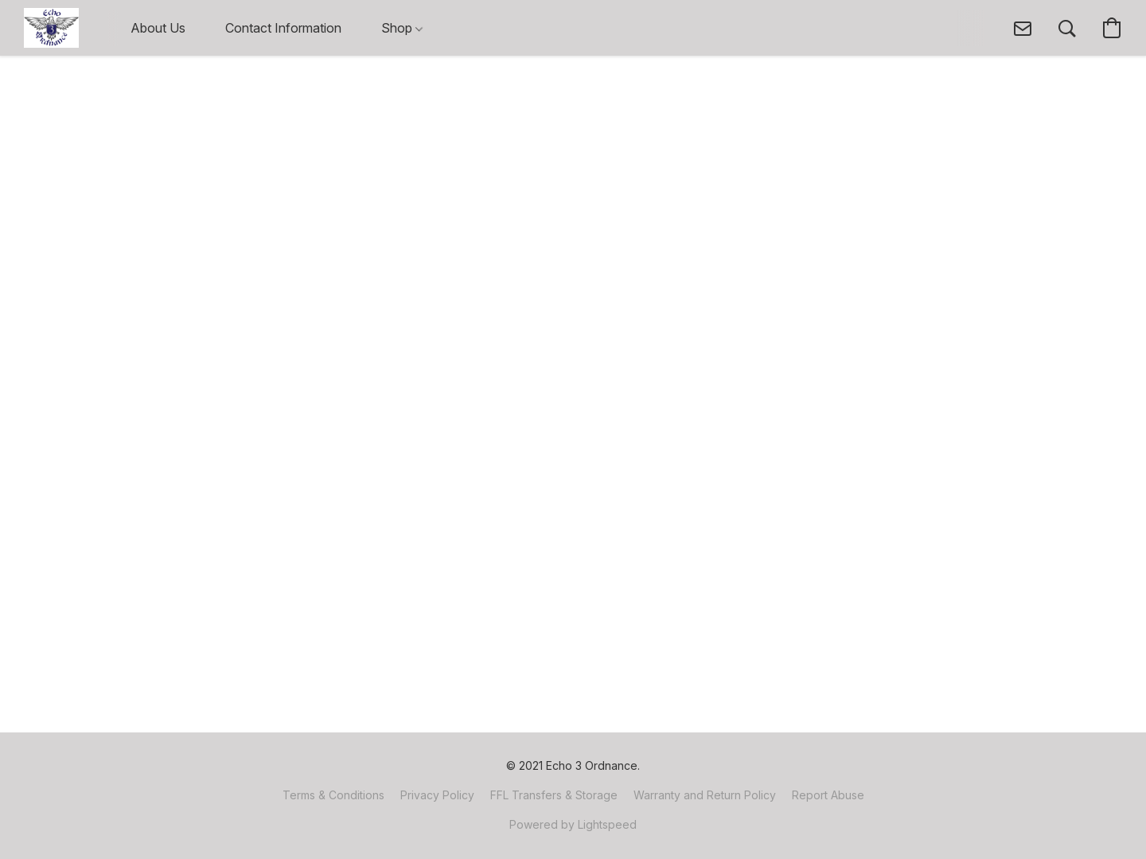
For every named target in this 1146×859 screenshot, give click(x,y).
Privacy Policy (437, 795)
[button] (51, 28)
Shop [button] (402, 28)
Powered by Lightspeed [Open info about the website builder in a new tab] (573, 824)
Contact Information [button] (283, 28)
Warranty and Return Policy (704, 795)
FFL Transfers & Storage (554, 795)
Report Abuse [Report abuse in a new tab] (828, 795)
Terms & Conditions (333, 795)
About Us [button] (158, 28)
